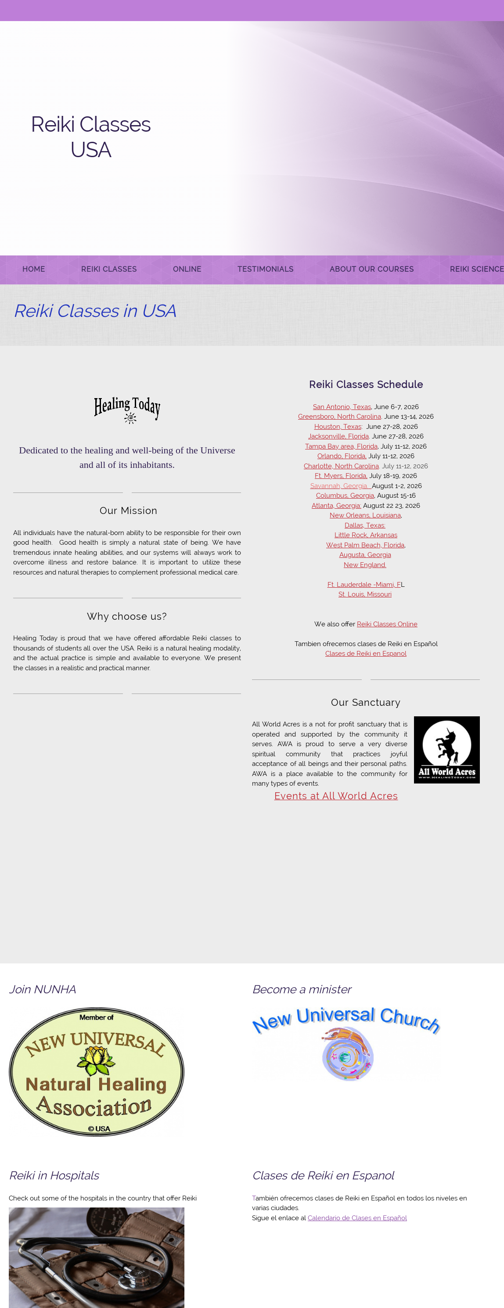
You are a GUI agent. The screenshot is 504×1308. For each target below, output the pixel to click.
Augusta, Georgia (365, 555)
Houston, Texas (337, 427)
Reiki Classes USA (91, 137)
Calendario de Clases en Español (357, 1218)
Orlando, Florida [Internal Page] (341, 456)
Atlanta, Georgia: (336, 506)
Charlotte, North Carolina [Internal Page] (341, 466)
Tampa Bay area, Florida (341, 446)
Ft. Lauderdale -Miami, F (364, 585)
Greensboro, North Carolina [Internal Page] (339, 416)
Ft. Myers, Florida (340, 476)
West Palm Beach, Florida (365, 545)
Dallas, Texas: (365, 525)
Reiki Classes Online (387, 624)
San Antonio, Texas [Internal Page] (342, 407)
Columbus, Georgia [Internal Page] (345, 495)
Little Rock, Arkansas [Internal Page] (366, 535)
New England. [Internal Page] (365, 565)
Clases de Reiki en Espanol (366, 654)
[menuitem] (33, 269)
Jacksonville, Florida (338, 436)
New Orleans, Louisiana (365, 515)
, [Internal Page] (366, 456)
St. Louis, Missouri (365, 594)
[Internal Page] (341, 486)
